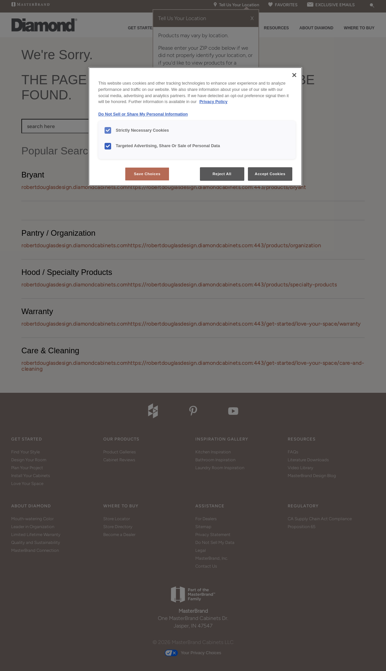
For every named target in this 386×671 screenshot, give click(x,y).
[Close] (294, 75)
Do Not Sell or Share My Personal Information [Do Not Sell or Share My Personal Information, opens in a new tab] (143, 114)
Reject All (222, 174)
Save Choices (147, 174)
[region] (195, 126)
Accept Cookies (270, 174)
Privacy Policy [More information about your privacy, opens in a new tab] (213, 101)
